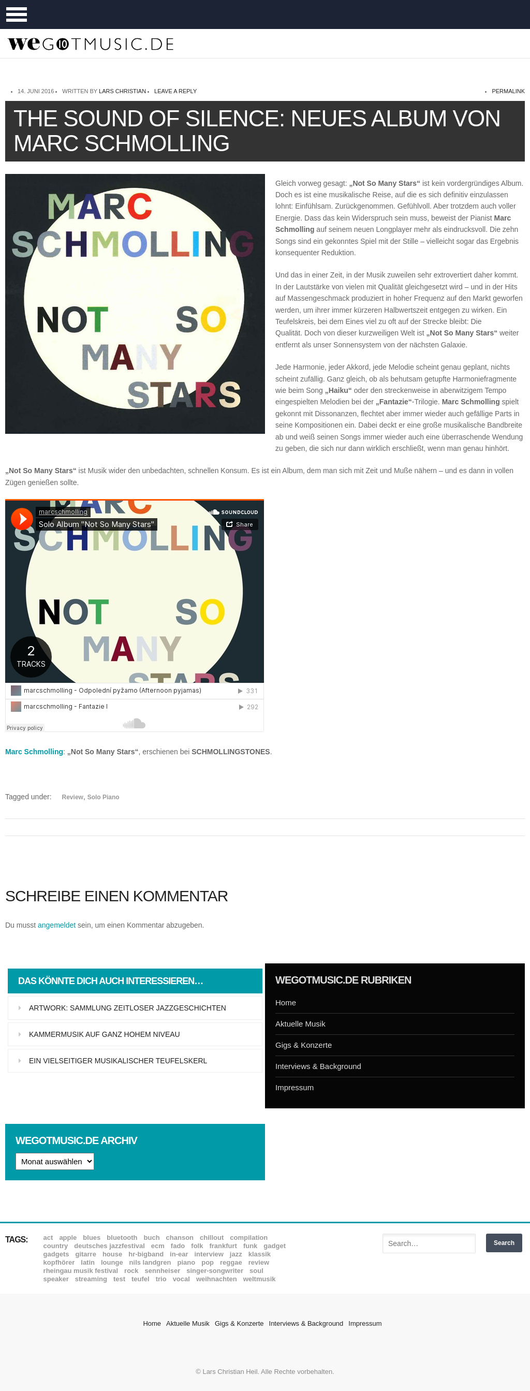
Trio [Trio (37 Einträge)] (161, 1279)
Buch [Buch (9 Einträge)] (152, 1237)
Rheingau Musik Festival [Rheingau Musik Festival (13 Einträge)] (81, 1271)
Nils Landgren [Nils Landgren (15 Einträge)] (150, 1262)
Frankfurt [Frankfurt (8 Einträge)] (223, 1246)
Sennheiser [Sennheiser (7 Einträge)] (163, 1271)
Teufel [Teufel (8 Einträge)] (140, 1279)
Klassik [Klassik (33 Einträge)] (259, 1254)
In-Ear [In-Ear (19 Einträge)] (179, 1254)
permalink (508, 91)
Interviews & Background (318, 1066)
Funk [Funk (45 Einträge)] (250, 1246)
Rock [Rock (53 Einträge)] (131, 1271)
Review (72, 797)
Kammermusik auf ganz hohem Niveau (104, 1034)
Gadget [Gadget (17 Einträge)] (274, 1246)
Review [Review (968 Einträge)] (258, 1262)
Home (285, 1002)
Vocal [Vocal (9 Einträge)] (181, 1279)
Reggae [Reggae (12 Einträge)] (231, 1262)
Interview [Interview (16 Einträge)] (209, 1254)
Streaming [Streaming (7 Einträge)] (91, 1279)
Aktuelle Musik (300, 1023)
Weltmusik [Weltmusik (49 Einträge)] (259, 1279)
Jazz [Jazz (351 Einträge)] (236, 1254)
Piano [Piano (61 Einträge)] (187, 1262)
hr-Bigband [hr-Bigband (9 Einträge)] (146, 1254)
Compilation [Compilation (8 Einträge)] (249, 1237)
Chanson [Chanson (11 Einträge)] (180, 1237)
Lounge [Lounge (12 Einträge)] (112, 1262)
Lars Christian (122, 91)
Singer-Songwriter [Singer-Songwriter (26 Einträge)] (214, 1271)
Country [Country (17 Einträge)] (55, 1246)
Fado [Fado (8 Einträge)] (178, 1246)
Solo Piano (103, 797)
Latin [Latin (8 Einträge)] (88, 1262)
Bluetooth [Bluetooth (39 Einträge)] (122, 1237)
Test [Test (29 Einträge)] (119, 1279)
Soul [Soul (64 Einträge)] (256, 1271)
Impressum (294, 1087)
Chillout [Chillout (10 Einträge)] (212, 1237)
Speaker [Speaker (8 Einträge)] (56, 1279)
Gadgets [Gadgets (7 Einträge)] (56, 1254)
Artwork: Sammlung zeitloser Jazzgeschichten (127, 1008)
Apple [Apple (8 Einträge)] (68, 1237)
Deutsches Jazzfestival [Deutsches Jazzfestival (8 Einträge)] (109, 1246)
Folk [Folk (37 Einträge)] (197, 1246)
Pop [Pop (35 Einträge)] (207, 1262)
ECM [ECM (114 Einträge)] (158, 1246)
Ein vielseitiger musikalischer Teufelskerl (118, 1061)
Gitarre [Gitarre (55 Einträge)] (85, 1254)
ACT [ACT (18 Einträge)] (48, 1237)
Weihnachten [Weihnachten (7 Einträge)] (216, 1279)
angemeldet (57, 925)
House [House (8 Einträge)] (112, 1254)
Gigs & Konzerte (303, 1045)
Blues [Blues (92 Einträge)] (91, 1237)
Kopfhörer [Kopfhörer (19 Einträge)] (59, 1262)
